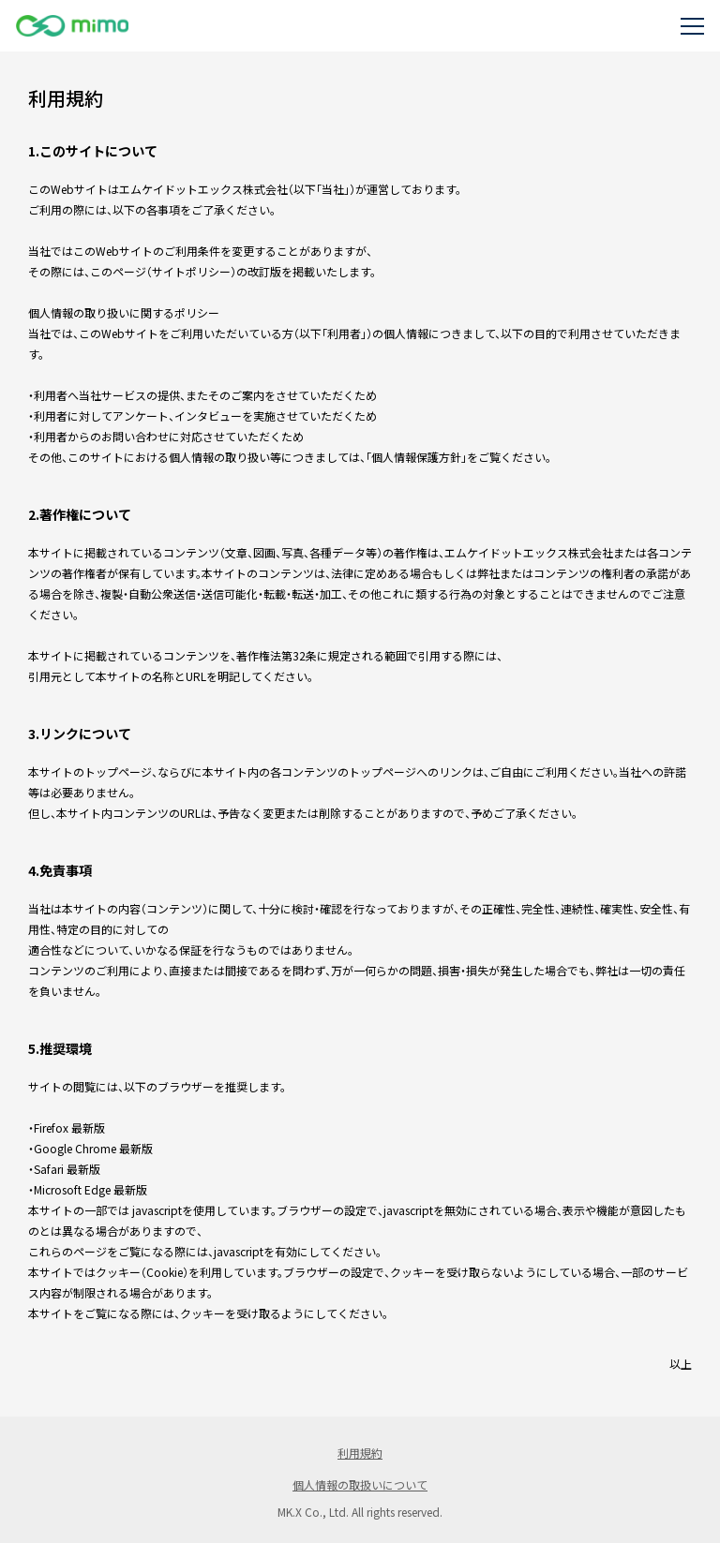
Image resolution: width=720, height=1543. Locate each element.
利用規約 (360, 1453)
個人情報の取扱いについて (360, 1484)
